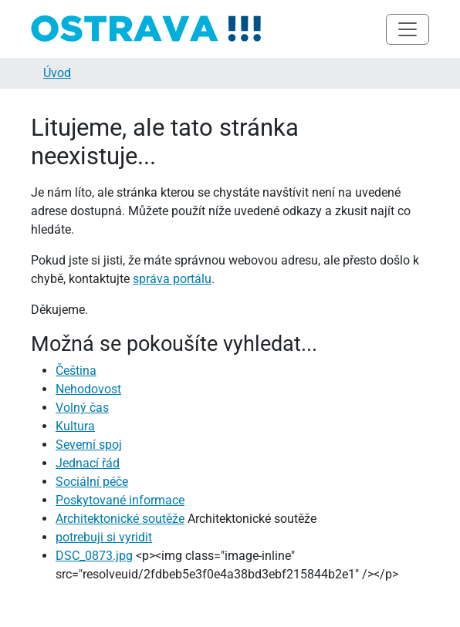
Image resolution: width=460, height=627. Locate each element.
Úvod (57, 73)
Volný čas (82, 407)
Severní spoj (89, 444)
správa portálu (172, 278)
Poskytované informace (120, 500)
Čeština (76, 370)
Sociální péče (92, 481)
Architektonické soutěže (120, 518)
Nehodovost (88, 389)
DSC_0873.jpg (94, 555)
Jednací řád (88, 463)
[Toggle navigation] (407, 29)
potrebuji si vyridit (104, 537)
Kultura (75, 426)
